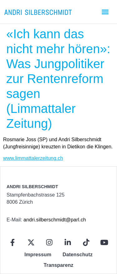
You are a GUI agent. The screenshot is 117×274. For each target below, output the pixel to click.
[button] (105, 11)
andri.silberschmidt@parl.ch (54, 219)
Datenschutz (78, 254)
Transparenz (58, 265)
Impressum (37, 254)
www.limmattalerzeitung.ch (33, 158)
